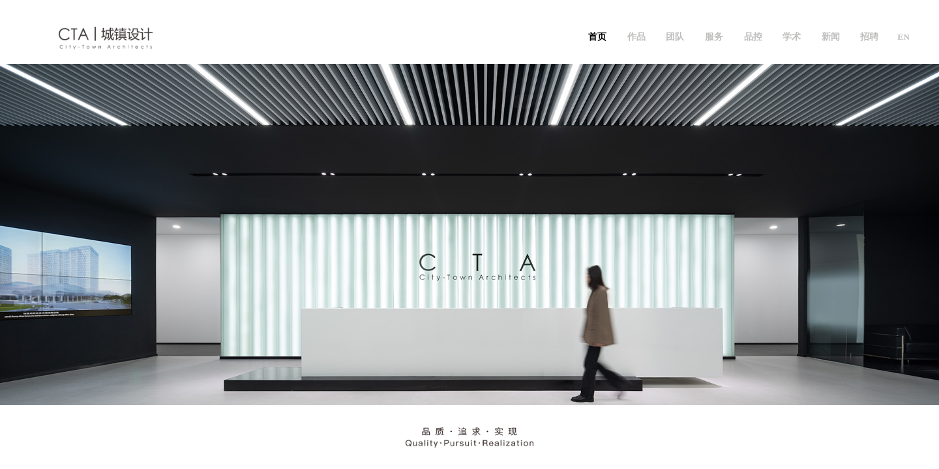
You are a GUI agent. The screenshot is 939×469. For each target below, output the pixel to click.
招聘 (869, 37)
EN (903, 37)
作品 (636, 37)
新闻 (831, 37)
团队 (675, 37)
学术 (791, 37)
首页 (597, 37)
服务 (714, 37)
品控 (753, 37)
